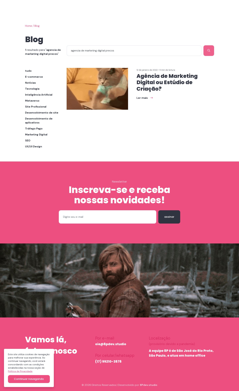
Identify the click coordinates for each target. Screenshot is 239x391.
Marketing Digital (36, 134)
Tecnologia (32, 88)
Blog (37, 26)
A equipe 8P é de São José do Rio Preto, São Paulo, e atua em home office (181, 353)
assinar (169, 217)
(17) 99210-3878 (108, 361)
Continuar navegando (29, 379)
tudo (28, 71)
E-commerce (34, 76)
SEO (27, 140)
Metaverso (32, 100)
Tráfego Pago (34, 128)
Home (28, 26)
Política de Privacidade (20, 371)
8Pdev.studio (148, 385)
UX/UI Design (33, 146)
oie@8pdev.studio (110, 344)
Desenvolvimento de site (41, 112)
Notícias (30, 82)
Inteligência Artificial (38, 94)
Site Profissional (35, 106)
